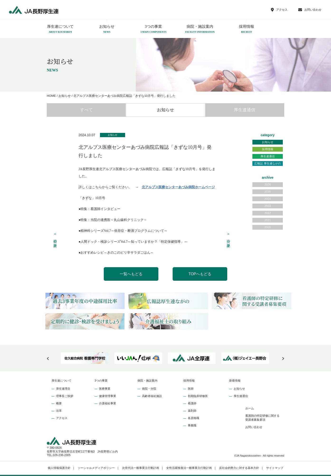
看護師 (192, 403)
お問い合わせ (253, 427)
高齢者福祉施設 (152, 396)
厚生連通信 (244, 109)
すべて (86, 109)
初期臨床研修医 (198, 396)
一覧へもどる (131, 274)
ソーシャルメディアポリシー (96, 468)
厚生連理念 (63, 388)
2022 (268, 213)
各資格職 (193, 418)
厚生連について (60, 29)
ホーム (249, 408)
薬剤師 (192, 410)
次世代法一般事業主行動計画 (140, 468)
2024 (268, 199)
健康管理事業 (107, 396)
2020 (268, 227)
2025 (268, 191)
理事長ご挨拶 (64, 396)
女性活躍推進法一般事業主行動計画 (189, 468)
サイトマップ (274, 468)
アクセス (61, 418)
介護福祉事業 (107, 403)
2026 (268, 184)
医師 (191, 388)
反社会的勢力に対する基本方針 (239, 468)
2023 (268, 206)
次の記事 (228, 237)
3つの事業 (153, 29)
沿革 (59, 410)
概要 (59, 403)
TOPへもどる (200, 274)
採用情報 (246, 29)
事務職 (192, 425)
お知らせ (107, 29)
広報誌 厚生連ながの (267, 163)
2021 (268, 220)
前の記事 (55, 237)
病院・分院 (149, 388)
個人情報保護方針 (59, 468)
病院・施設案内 (200, 29)
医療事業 (104, 388)
